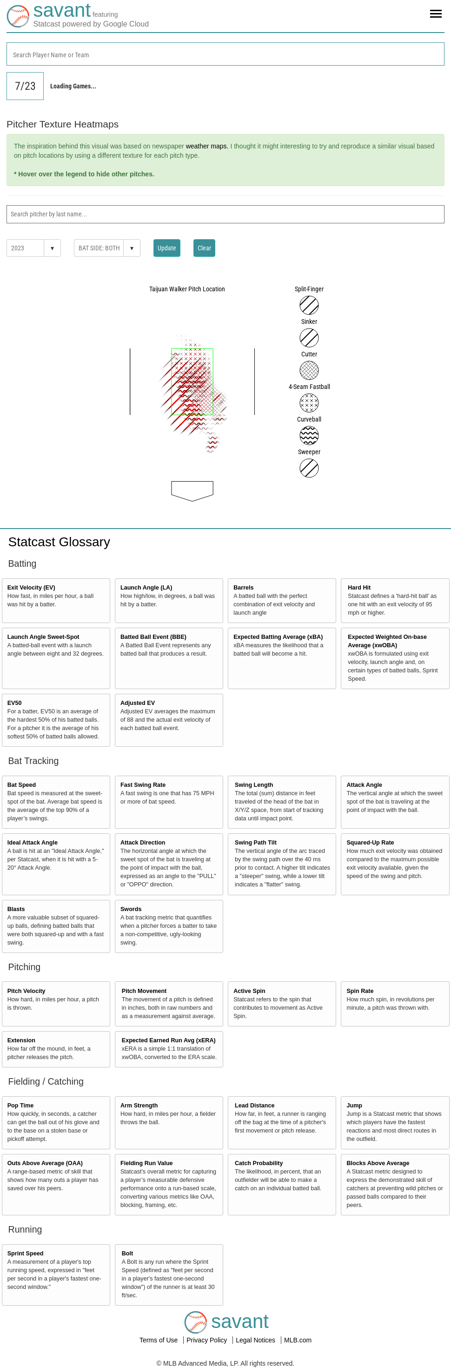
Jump (354, 1105)
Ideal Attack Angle (32, 842)
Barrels (243, 587)
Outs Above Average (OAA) (45, 1163)
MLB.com (298, 1340)
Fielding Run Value (146, 1163)
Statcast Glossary (59, 542)
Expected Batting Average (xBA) (278, 637)
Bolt (127, 1253)
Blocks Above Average (377, 1163)
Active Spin (249, 991)
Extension (21, 1040)
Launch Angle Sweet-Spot (43, 637)
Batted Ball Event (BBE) (153, 637)
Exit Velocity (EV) (31, 587)
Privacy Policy (207, 1340)
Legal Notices (256, 1340)
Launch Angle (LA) (146, 587)
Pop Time (20, 1105)
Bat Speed (21, 785)
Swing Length (254, 785)
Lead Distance (254, 1105)
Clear (204, 248)
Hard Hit (359, 587)
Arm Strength (139, 1105)
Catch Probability (259, 1163)
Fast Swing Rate (143, 785)
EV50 (14, 703)
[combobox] (225, 54)
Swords (131, 909)
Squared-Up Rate (370, 842)
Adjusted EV (137, 703)
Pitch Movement (144, 991)
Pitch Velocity (26, 991)
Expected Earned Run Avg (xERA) (169, 1040)
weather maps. (207, 146)
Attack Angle (364, 785)
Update (167, 248)
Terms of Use (159, 1340)
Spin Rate (359, 991)
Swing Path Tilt (256, 842)
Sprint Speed (25, 1253)
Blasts (16, 909)
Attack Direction (143, 842)
